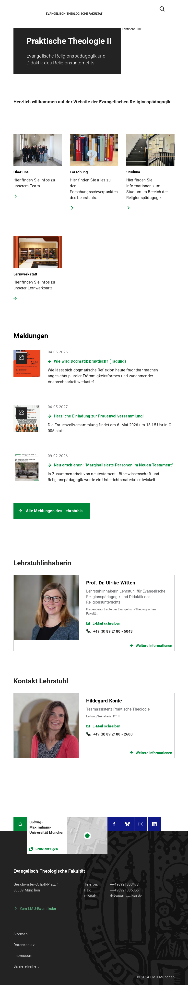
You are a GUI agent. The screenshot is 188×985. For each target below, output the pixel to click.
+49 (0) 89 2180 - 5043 (113, 631)
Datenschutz (24, 945)
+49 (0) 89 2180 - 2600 (113, 734)
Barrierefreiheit (26, 966)
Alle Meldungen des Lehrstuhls (54, 511)
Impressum (23, 955)
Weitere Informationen (154, 645)
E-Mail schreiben (106, 623)
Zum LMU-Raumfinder (38, 908)
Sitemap (20, 934)
